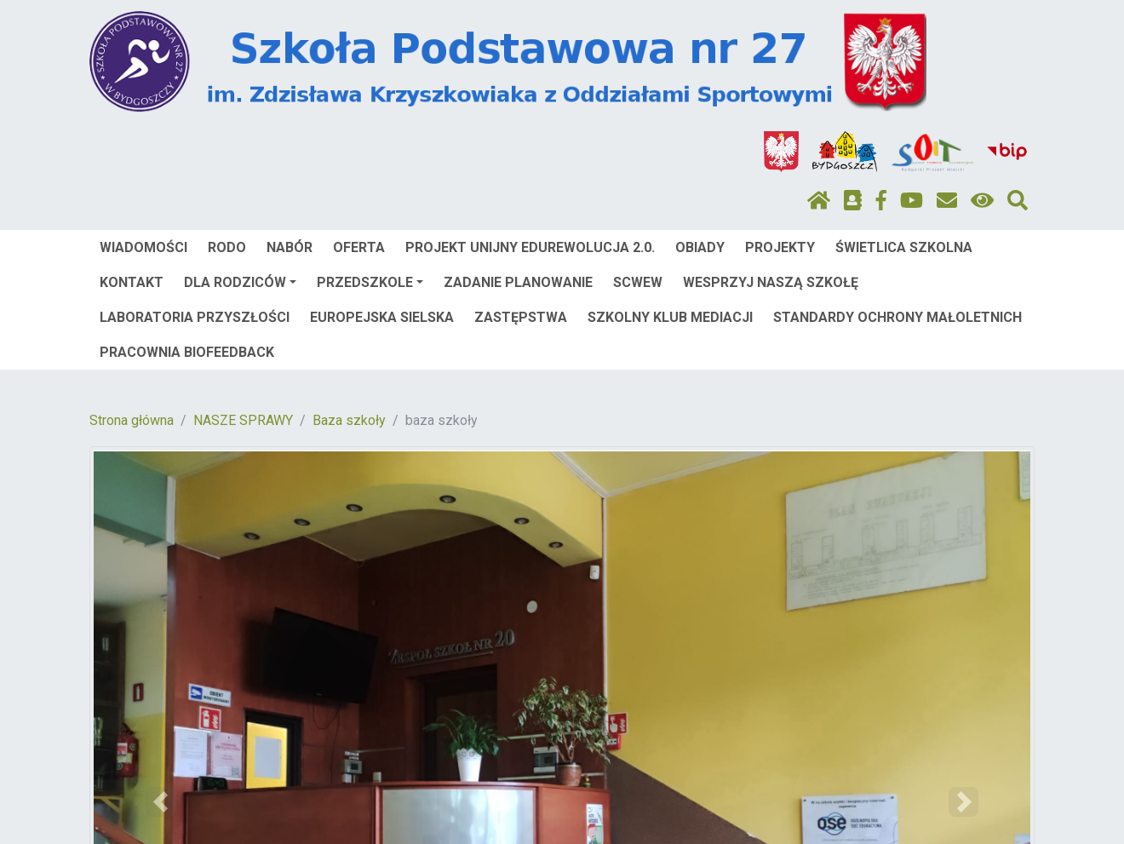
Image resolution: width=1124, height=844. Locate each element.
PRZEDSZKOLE (370, 282)
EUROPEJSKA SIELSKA (382, 317)
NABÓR (290, 247)
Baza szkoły (349, 420)
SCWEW (637, 282)
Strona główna (131, 420)
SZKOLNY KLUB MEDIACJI (670, 317)
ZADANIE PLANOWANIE (518, 282)
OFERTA (359, 247)
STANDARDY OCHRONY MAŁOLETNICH (897, 317)
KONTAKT (131, 282)
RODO (227, 247)
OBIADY (700, 247)
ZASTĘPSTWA (520, 317)
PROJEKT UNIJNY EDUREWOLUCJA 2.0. (530, 247)
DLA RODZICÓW (240, 282)
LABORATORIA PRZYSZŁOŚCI (195, 317)
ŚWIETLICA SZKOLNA (903, 247)
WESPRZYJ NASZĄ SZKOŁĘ (770, 282)
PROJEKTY (780, 247)
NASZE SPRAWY (243, 420)
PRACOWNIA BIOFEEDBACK (187, 352)
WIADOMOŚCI (143, 247)
